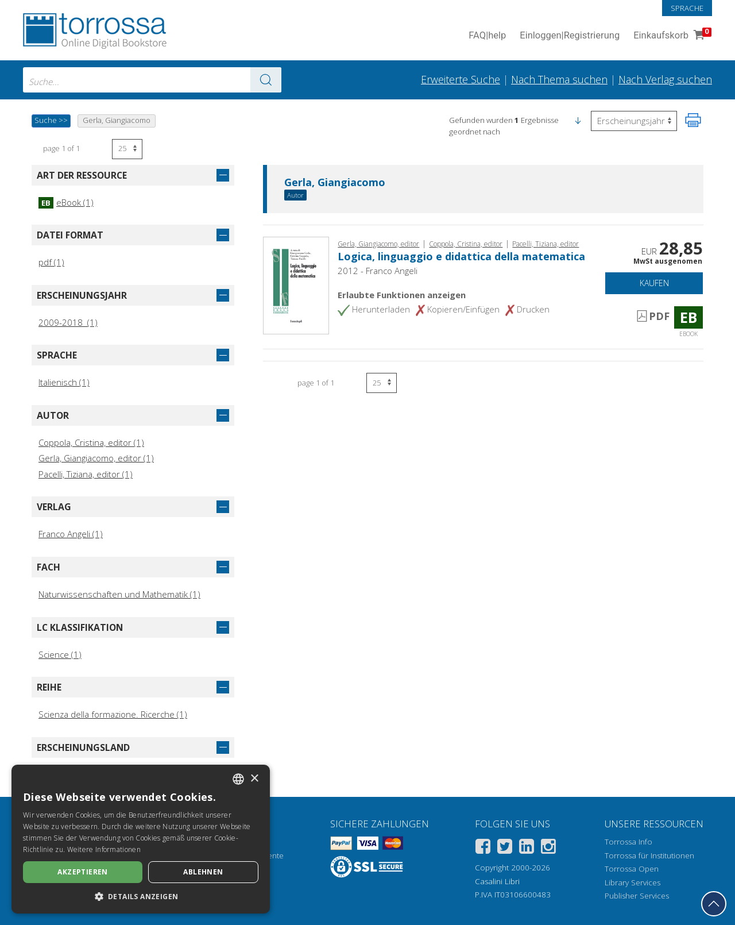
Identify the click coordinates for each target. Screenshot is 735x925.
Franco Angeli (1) (70, 533)
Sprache (687, 8)
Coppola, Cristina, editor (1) (91, 442)
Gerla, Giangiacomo (334, 182)
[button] (577, 120)
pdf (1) (51, 262)
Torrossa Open (632, 869)
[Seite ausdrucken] (693, 120)
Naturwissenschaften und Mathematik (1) (119, 594)
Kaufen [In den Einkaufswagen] (654, 283)
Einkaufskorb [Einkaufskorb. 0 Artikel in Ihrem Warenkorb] (671, 36)
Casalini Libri (497, 881)
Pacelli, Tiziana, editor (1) (85, 474)
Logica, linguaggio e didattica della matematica (461, 256)
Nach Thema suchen (559, 79)
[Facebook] (483, 848)
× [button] (254, 778)
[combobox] (152, 79)
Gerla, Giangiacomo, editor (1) (96, 458)
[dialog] (140, 839)
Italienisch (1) (64, 382)
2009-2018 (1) (68, 322)
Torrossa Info (628, 842)
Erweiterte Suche (460, 79)
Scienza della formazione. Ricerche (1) (112, 714)
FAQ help (487, 36)
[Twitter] (504, 848)
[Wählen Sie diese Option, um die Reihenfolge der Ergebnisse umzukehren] (634, 121)
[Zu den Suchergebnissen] (265, 79)
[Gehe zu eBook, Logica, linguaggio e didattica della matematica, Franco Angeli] (296, 284)
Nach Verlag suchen (665, 79)
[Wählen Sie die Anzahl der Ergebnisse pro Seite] (127, 149)
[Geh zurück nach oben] (713, 903)
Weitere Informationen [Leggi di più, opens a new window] (104, 849)
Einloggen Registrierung (570, 36)
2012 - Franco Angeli (377, 270)
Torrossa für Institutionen (649, 855)
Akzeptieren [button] (82, 872)
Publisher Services (637, 896)
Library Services (632, 882)
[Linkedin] (526, 848)
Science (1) (60, 654)
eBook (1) (66, 202)
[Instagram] (548, 848)
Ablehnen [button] (203, 872)
